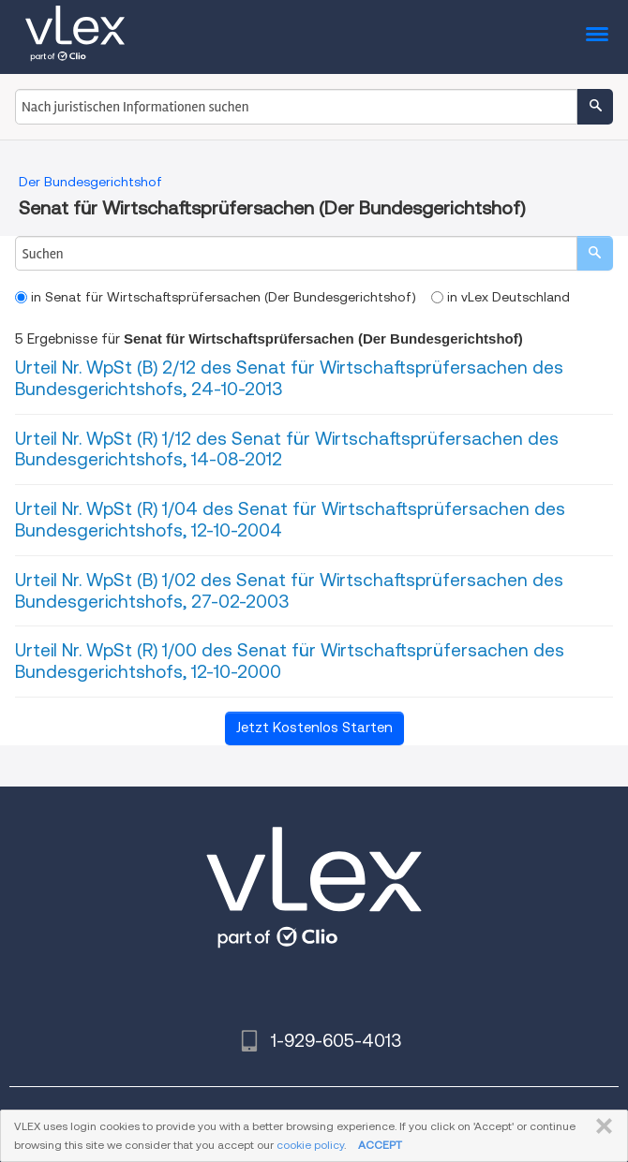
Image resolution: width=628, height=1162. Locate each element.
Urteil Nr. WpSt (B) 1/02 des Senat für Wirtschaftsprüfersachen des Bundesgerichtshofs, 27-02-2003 (289, 590)
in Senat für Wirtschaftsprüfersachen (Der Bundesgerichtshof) (215, 296)
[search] (594, 253)
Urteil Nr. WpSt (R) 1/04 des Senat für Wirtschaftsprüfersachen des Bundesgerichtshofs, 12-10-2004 (290, 519)
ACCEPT (380, 1145)
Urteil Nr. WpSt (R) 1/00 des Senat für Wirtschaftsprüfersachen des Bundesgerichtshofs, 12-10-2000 (289, 661)
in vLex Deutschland (500, 296)
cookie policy (310, 1145)
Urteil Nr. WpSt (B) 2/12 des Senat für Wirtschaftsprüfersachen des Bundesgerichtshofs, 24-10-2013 (289, 378)
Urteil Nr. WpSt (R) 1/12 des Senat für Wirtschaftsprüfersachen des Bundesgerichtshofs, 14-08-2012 (287, 449)
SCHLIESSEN (600, 1126)
